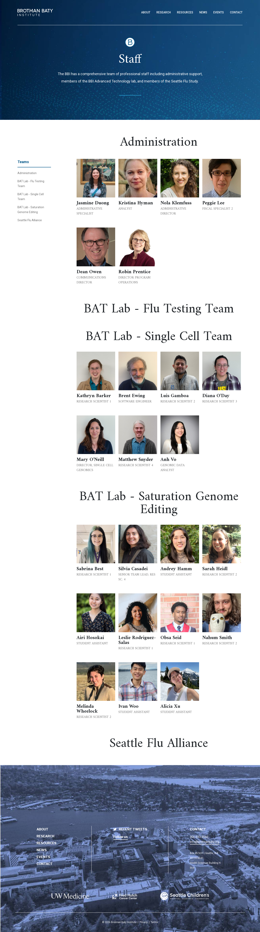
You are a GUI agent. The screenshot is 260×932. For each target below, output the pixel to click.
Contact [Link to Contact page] (236, 12)
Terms (154, 922)
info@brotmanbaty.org (204, 841)
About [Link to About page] (145, 12)
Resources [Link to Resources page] (185, 12)
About (42, 829)
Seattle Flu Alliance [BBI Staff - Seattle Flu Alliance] (29, 220)
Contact (45, 864)
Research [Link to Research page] (163, 12)
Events (43, 857)
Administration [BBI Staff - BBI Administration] (27, 173)
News (42, 850)
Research (45, 836)
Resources (46, 843)
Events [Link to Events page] (218, 12)
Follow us (120, 837)
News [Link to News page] (203, 12)
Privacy (144, 922)
